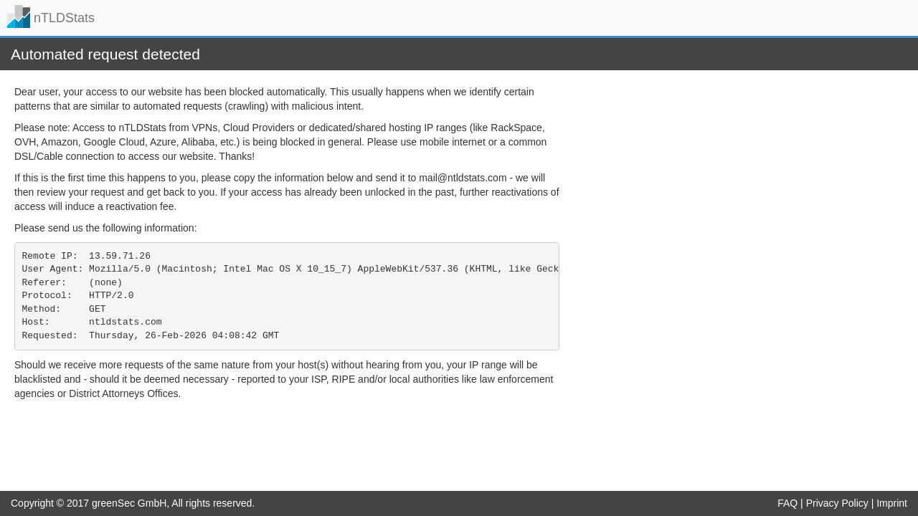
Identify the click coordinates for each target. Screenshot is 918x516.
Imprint (891, 503)
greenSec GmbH (129, 503)
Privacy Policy (837, 503)
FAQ (787, 503)
